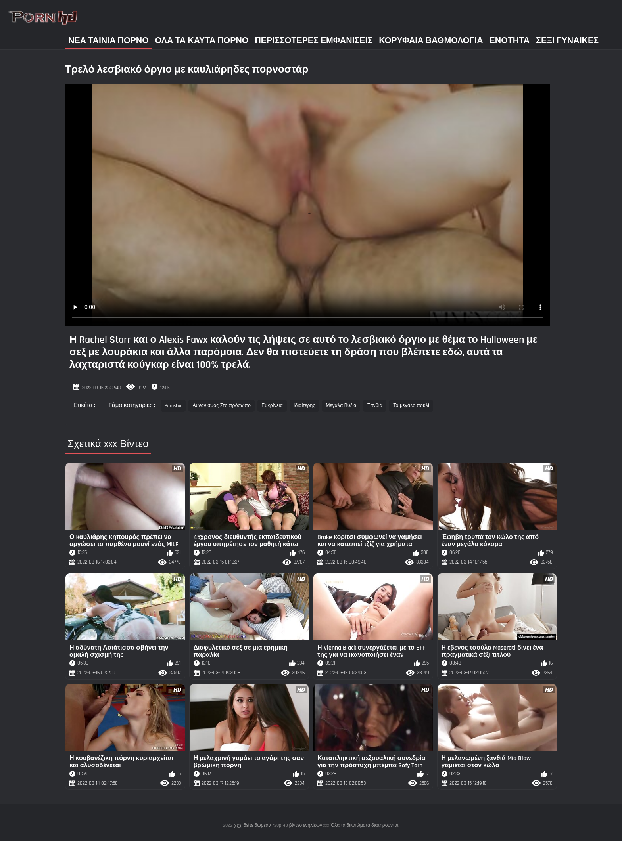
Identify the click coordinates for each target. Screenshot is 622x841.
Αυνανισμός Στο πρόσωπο (221, 406)
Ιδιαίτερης (304, 406)
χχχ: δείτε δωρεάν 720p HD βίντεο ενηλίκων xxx (281, 825)
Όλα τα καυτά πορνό (202, 40)
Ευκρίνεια (272, 406)
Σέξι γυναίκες (567, 40)
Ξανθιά (374, 406)
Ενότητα (510, 40)
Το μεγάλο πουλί (411, 406)
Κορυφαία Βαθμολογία (431, 40)
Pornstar (173, 406)
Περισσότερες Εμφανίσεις (313, 40)
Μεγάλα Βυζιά (341, 406)
